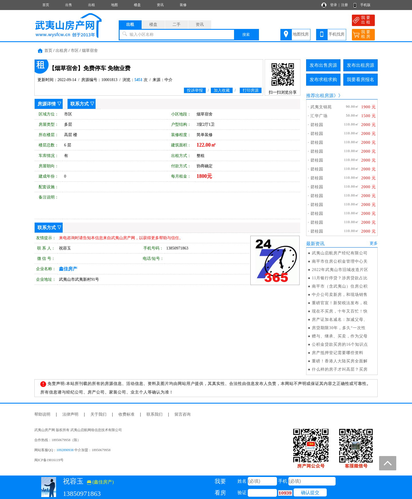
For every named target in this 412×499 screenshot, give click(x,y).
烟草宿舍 (90, 50)
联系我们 (154, 414)
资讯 (160, 5)
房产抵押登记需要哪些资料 (337, 353)
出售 (68, 5)
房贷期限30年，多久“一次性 (339, 328)
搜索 (246, 34)
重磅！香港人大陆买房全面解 (340, 361)
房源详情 (46, 103)
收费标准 (126, 414)
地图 (114, 5)
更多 (374, 243)
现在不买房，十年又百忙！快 (340, 311)
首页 (45, 5)
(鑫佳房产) (100, 482)
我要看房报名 (360, 79)
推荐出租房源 (320, 95)
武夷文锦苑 (321, 107)
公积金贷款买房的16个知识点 (340, 344)
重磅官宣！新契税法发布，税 (340, 303)
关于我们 (98, 414)
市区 (75, 50)
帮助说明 (42, 414)
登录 (333, 5)
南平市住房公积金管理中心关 (340, 261)
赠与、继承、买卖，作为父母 (340, 336)
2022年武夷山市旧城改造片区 (340, 270)
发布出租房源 (360, 65)
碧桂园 (316, 125)
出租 (91, 5)
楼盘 (137, 5)
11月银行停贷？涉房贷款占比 (340, 278)
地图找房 (301, 34)
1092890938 (65, 450)
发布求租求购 (323, 79)
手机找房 (336, 34)
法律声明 (70, 414)
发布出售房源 (323, 65)
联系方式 (79, 103)
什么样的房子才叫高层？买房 (340, 369)
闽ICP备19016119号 (49, 460)
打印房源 (251, 90)
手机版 (365, 5)
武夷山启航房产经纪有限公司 (340, 253)
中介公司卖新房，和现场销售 (340, 294)
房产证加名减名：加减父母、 (340, 319)
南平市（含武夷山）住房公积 (340, 286)
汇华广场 (319, 116)
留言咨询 (183, 414)
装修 (183, 5)
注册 (344, 5)
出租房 (62, 50)
